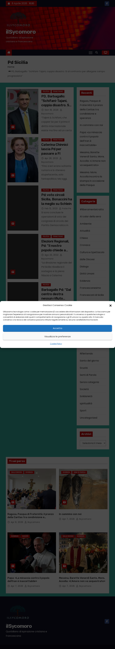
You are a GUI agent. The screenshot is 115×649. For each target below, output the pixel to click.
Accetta (57, 328)
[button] (110, 305)
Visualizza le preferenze (57, 336)
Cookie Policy (56, 343)
